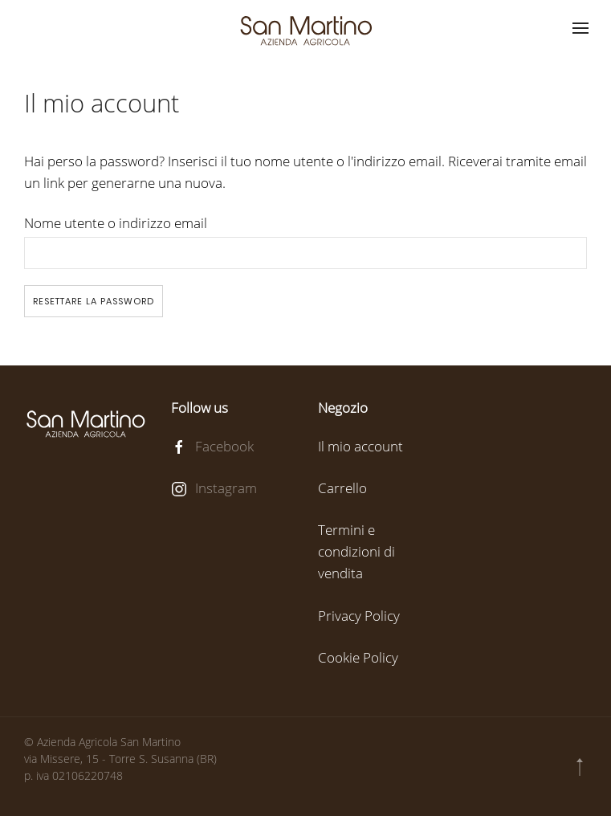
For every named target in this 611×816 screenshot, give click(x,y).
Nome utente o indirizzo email (115, 223)
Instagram (226, 488)
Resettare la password (93, 301)
